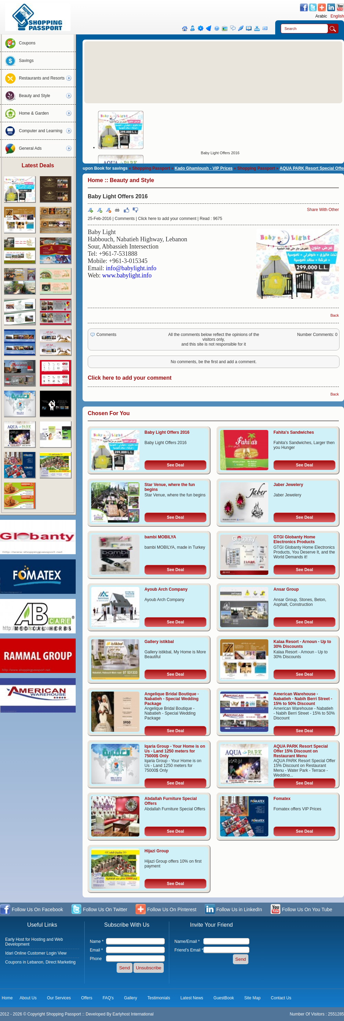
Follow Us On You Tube (301, 910)
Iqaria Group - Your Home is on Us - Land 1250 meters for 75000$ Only (174, 751)
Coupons (18, 43)
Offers (86, 998)
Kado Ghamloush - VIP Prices (210, 168)
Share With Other (323, 209)
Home (95, 180)
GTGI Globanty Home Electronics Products (294, 539)
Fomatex (281, 798)
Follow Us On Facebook (31, 910)
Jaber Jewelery (288, 484)
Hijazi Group (156, 851)
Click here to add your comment (167, 218)
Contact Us (281, 998)
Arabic (321, 16)
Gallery (130, 998)
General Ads (22, 148)
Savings (18, 60)
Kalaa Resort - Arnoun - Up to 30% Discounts (302, 644)
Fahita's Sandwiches (293, 432)
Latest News (192, 998)
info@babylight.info (131, 268)
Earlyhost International (132, 1014)
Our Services (59, 998)
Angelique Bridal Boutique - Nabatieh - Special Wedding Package (171, 699)
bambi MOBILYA (160, 537)
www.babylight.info (127, 275)
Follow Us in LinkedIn (233, 910)
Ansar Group (286, 589)
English (337, 16)
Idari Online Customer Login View (36, 953)
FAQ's (108, 998)
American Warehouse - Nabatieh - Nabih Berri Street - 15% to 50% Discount (302, 699)
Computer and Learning (32, 130)
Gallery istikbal (159, 641)
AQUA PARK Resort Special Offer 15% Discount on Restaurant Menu (300, 751)
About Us (28, 998)
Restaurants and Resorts (33, 78)
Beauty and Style (26, 95)
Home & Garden (25, 113)
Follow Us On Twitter (99, 910)
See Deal (175, 465)
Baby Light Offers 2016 (220, 153)
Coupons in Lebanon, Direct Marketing (40, 962)
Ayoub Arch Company (165, 589)
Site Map (252, 998)
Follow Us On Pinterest (166, 910)
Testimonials (159, 998)
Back (335, 315)
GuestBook (224, 998)
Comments (125, 218)
